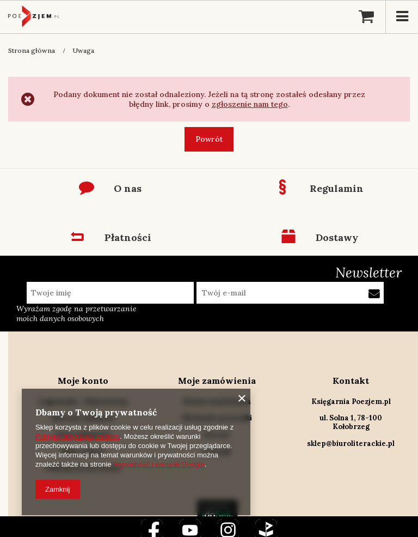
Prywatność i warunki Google (159, 464)
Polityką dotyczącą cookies (77, 436)
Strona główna (31, 50)
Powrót (209, 139)
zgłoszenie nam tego (250, 104)
